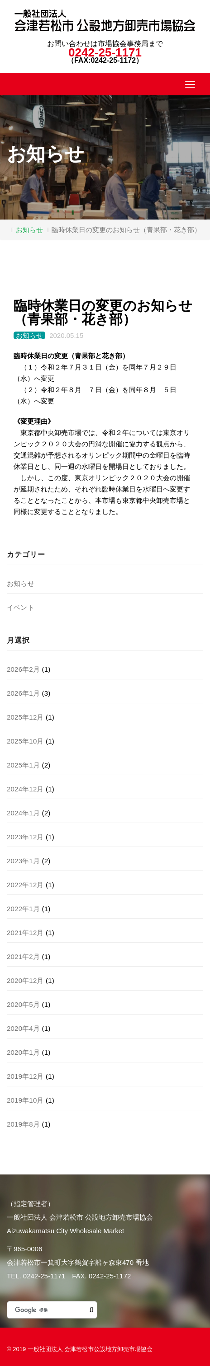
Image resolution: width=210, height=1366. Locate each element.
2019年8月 (23, 1124)
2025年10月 (25, 741)
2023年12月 (25, 837)
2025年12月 (25, 717)
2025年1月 (23, 765)
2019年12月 (25, 1076)
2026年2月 (23, 669)
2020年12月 (25, 980)
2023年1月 (23, 861)
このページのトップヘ (197, 1349)
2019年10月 (25, 1100)
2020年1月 (23, 1052)
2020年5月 (23, 1004)
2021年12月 (25, 932)
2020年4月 (23, 1028)
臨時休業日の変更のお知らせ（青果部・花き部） (103, 312)
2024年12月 (25, 789)
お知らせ (29, 230)
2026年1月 (23, 693)
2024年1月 (23, 813)
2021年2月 (23, 956)
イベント (20, 607)
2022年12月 (25, 885)
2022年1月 (23, 908)
